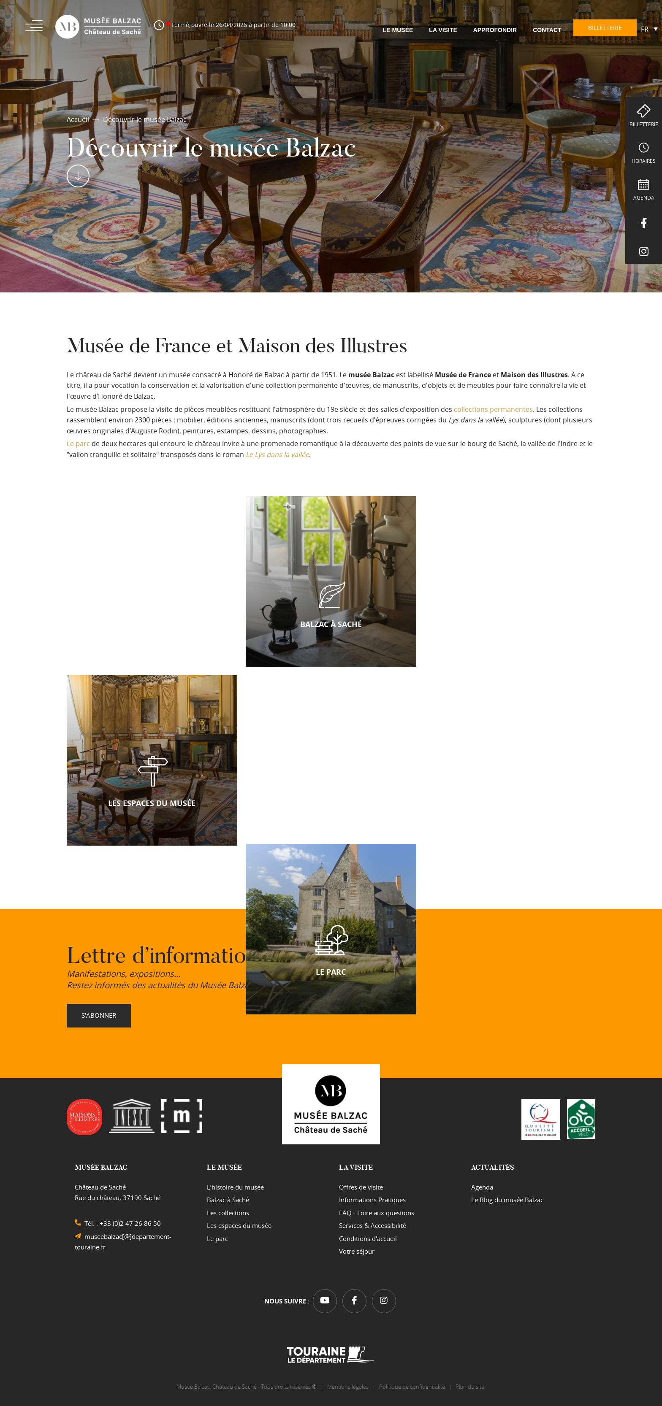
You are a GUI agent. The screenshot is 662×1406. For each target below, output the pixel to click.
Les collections (228, 1213)
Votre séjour (356, 1251)
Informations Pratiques (372, 1199)
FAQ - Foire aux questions (376, 1213)
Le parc (78, 443)
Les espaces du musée (239, 1225)
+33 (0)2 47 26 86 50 (130, 1223)
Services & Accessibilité (372, 1225)
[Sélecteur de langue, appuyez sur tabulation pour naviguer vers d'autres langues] (649, 29)
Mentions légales (348, 1386)
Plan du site (471, 1386)
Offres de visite (361, 1187)
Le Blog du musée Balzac (507, 1199)
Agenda (643, 197)
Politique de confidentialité (412, 1386)
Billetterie (643, 124)
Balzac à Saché (228, 1199)
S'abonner (98, 1015)
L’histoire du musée (235, 1187)
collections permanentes (493, 409)
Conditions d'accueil (368, 1238)
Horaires (644, 160)
